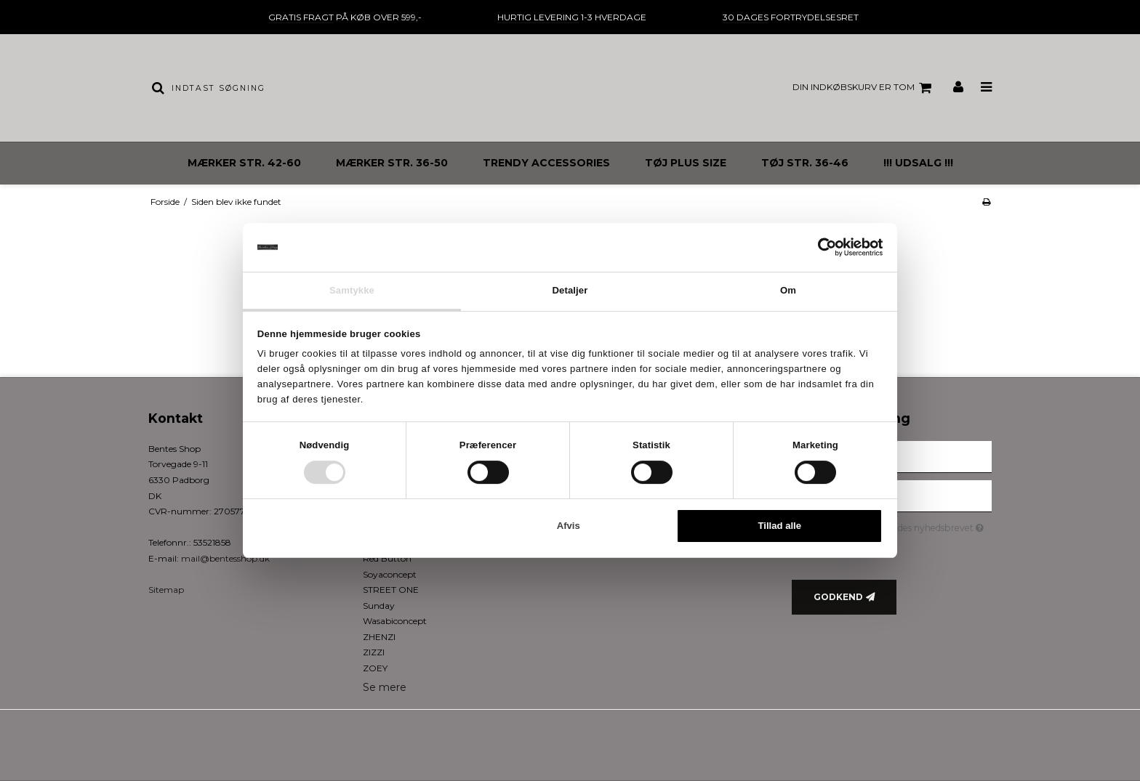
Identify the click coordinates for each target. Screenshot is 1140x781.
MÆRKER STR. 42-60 (244, 162)
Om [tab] (788, 290)
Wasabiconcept (395, 620)
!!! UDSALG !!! (918, 162)
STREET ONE (391, 589)
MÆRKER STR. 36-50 (392, 162)
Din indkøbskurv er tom (864, 87)
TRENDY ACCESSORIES (546, 162)
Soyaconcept (390, 574)
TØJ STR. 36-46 (804, 162)
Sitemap (166, 589)
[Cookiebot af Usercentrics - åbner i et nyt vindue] (819, 247)
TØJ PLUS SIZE (685, 162)
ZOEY (375, 668)
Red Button (387, 558)
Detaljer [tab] (570, 290)
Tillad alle (780, 526)
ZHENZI (379, 636)
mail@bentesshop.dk (225, 558)
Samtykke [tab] (351, 290)
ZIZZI (374, 652)
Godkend (838, 596)
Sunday (379, 605)
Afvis (568, 526)
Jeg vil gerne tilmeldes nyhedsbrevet (904, 525)
